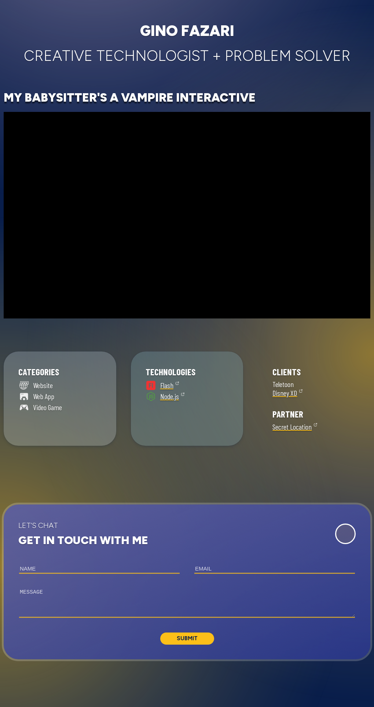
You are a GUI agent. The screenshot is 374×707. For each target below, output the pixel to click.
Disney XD (284, 393)
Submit (187, 638)
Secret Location (292, 426)
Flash (166, 385)
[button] (187, 581)
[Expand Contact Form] (345, 534)
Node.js (169, 396)
